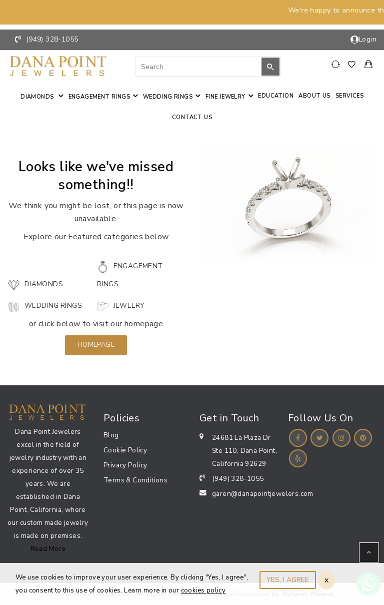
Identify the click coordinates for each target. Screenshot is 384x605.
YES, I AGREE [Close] (287, 579)
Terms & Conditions (136, 480)
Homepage (96, 344)
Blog (111, 435)
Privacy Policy (126, 465)
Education (276, 96)
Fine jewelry (226, 97)
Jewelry (120, 305)
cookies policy (203, 590)
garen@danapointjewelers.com (263, 493)
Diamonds (38, 97)
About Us (314, 96)
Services (350, 96)
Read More (48, 548)
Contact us (192, 117)
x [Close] (326, 579)
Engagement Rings (99, 97)
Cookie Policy (125, 450)
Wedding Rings (167, 97)
